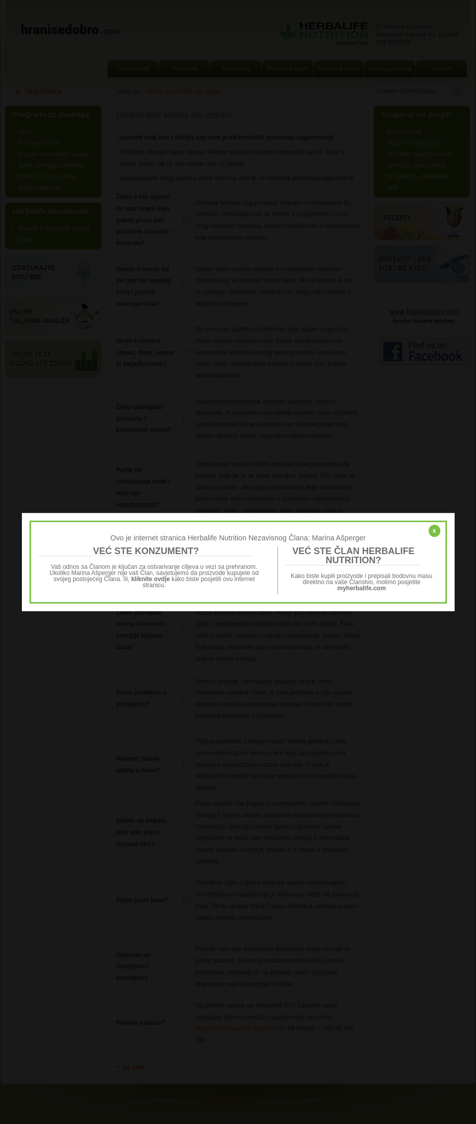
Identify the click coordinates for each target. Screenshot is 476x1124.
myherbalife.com (362, 588)
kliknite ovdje (150, 579)
